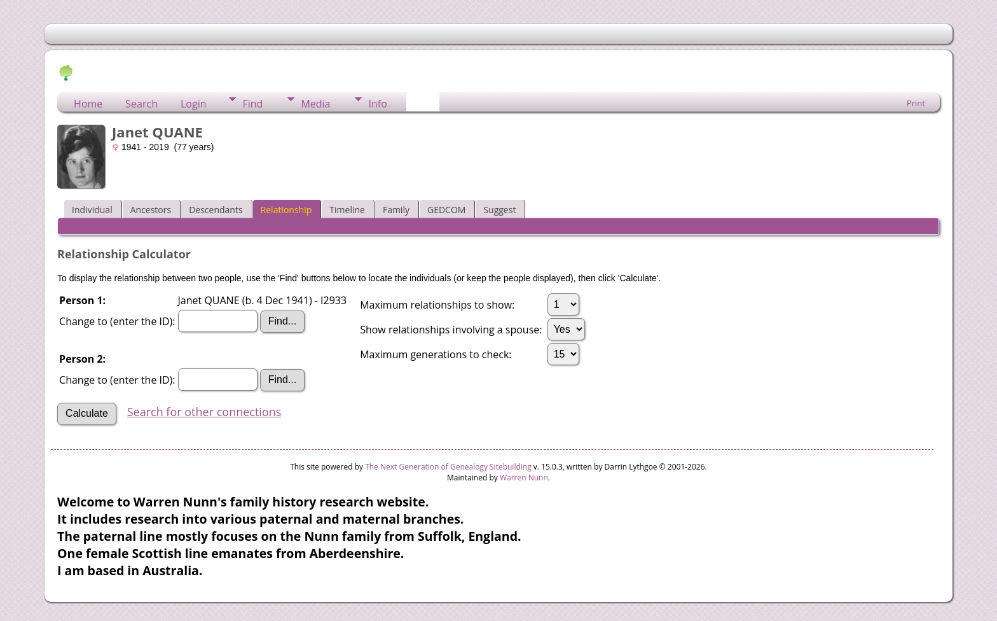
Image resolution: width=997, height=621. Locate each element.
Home (88, 104)
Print (916, 103)
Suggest (499, 210)
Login (194, 104)
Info (377, 104)
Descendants (215, 210)
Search (141, 104)
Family (396, 210)
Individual (92, 210)
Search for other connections (204, 411)
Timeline (347, 210)
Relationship (286, 210)
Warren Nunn (524, 477)
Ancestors (150, 210)
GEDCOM (446, 210)
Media (315, 104)
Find (252, 104)
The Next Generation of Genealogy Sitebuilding (448, 466)
